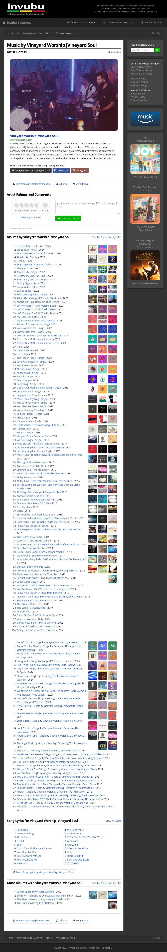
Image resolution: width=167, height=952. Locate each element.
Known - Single (25, 432)
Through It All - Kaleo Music (32, 462)
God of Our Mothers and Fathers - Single (39, 387)
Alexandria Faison (73, 705)
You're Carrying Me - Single (31, 410)
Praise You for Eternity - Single (33, 646)
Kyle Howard (72, 642)
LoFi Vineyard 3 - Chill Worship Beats (36, 313)
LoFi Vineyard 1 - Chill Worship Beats (36, 305)
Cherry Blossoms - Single (30, 331)
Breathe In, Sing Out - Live (31, 275)
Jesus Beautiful (75, 855)
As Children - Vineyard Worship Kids (36, 499)
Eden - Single (24, 380)
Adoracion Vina (87, 780)
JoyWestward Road (145, 139)
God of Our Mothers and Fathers (34, 339)
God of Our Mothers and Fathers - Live (38, 343)
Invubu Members (152, 22)
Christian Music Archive (81, 22)
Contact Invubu (138, 100)
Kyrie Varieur (38, 694)
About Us (94, 947)
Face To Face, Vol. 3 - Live (31, 548)
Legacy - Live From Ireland (31, 395)
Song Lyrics (82, 183)
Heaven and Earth (72, 720)
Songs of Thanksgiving (29, 895)
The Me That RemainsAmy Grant (145, 189)
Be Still (20, 841)
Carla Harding (68, 664)
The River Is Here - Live (29, 604)
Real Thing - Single (27, 664)
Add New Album (139, 81)
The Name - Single (27, 750)
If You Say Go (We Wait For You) (84, 837)
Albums (63, 183)
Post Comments (68, 218)
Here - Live (23, 354)
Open (20, 510)
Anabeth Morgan (70, 750)
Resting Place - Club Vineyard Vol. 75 (36, 600)
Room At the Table (27, 287)
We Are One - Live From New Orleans (37, 555)
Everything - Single (27, 384)
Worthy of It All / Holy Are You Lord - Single (40, 690)
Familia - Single (25, 780)
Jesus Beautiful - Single (29, 391)
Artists (49, 33)
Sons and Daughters (78, 859)
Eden (19, 844)
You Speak (73, 863)
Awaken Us (73, 841)
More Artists (114, 52)
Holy (69, 852)
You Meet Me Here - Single (31, 406)
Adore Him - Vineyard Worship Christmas (39, 298)
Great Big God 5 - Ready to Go (33, 802)
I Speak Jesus (74, 833)
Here (19, 346)
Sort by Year (98, 237)
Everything (72, 844)
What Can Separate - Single (31, 361)
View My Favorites (31, 217)
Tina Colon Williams (93, 754)
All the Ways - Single (28, 372)
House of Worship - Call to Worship (36, 626)
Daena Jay (87, 776)
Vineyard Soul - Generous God (33, 436)
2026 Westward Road (145, 177)
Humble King (24, 428)
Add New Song (138, 85)
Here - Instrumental (27, 350)
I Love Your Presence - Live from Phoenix (39, 592)
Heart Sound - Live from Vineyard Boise (38, 425)
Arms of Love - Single (28, 698)
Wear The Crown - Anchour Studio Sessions (40, 473)
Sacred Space (24, 290)
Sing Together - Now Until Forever (35, 253)
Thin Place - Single (27, 765)
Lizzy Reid (67, 661)
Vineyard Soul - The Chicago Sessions (37, 769)
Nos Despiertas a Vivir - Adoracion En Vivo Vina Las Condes (49, 529)
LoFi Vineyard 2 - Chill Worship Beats (36, 309)
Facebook (61, 170)
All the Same (23, 837)
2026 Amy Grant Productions (145, 228)
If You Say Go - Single (28, 705)
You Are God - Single (28, 773)
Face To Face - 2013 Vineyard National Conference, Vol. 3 (48, 544)
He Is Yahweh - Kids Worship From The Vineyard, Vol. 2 (46, 518)
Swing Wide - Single (27, 653)
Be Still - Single (25, 376)
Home (10, 33)
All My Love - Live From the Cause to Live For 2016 (44, 480)
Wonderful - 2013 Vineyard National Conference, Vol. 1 (46, 585)
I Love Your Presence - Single (32, 525)
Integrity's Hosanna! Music (59, 895)
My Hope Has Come (28, 316)
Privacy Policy (137, 96)
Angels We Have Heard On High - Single (38, 301)
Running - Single (25, 743)
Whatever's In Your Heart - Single (34, 683)
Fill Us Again (23, 417)
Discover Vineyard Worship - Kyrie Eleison (39, 335)
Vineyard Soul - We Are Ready (33, 469)
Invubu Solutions (17, 22)
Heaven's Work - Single (29, 758)
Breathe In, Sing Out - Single (32, 279)
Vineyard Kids (81, 802)
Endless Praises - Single (29, 413)
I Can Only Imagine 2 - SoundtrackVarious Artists (145, 244)
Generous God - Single (29, 421)
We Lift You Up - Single (29, 642)
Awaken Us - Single (27, 272)
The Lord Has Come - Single (32, 402)
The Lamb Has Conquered (31, 607)
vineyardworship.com (21, 139)
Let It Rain (22, 829)
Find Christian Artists (141, 66)
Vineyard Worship (65, 33)
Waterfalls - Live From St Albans (34, 540)
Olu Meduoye (77, 735)
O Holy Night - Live (27, 283)
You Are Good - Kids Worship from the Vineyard (42, 589)
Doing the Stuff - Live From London (36, 630)
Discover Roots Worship (30, 566)
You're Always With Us (29, 855)
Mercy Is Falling (25, 833)
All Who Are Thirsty (27, 257)
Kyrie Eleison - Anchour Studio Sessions (38, 443)
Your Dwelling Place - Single (32, 294)
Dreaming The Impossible (67, 646)
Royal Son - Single (26, 668)
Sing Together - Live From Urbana (35, 264)
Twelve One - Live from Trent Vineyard (38, 784)
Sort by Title (114, 237)
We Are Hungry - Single (29, 440)
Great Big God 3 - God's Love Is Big (36, 615)
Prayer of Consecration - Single (33, 324)
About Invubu (137, 93)
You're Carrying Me (27, 859)
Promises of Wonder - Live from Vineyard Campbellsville (47, 570)
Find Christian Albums (142, 70)
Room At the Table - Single (31, 735)
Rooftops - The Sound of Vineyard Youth (39, 806)
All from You (23, 611)
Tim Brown (66, 668)
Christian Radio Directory (118, 22)
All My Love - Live (26, 477)
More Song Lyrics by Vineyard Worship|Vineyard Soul (44, 872)
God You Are (24, 507)
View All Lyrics (113, 820)
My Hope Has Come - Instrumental (36, 320)
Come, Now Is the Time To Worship (36, 622)
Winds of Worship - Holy (30, 619)
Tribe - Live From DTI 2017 (31, 466)
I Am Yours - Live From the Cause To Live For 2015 (44, 521)
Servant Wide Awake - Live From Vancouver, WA (43, 577)
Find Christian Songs (141, 73)
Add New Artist (138, 78)
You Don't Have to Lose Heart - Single (37, 776)
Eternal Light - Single (28, 720)
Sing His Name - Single (29, 713)
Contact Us (108, 947)
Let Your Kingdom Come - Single (34, 451)
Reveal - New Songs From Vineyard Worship (40, 551)
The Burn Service (26, 903)
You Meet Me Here (27, 852)
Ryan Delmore (88, 765)
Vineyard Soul (95, 758)
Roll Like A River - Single (30, 761)
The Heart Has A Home (29, 536)
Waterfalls (22, 863)
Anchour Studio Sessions (30, 495)
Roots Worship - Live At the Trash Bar (37, 574)
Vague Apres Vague (27, 581)
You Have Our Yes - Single (31, 328)
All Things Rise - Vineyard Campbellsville (38, 492)
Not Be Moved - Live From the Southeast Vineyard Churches (49, 596)
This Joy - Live (24, 268)
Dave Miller (88, 784)
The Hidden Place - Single (30, 357)
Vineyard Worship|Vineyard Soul (31, 170)
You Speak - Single (27, 365)
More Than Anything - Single (32, 399)
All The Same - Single (28, 369)
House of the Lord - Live (30, 246)
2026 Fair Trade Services (145, 283)
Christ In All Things (27, 249)
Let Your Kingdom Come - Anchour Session (40, 447)
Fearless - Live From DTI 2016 (33, 503)
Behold (21, 260)
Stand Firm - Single (27, 676)
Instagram (80, 170)
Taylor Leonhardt (69, 765)
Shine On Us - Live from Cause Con (36, 514)
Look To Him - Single (28, 728)
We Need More (75, 829)
